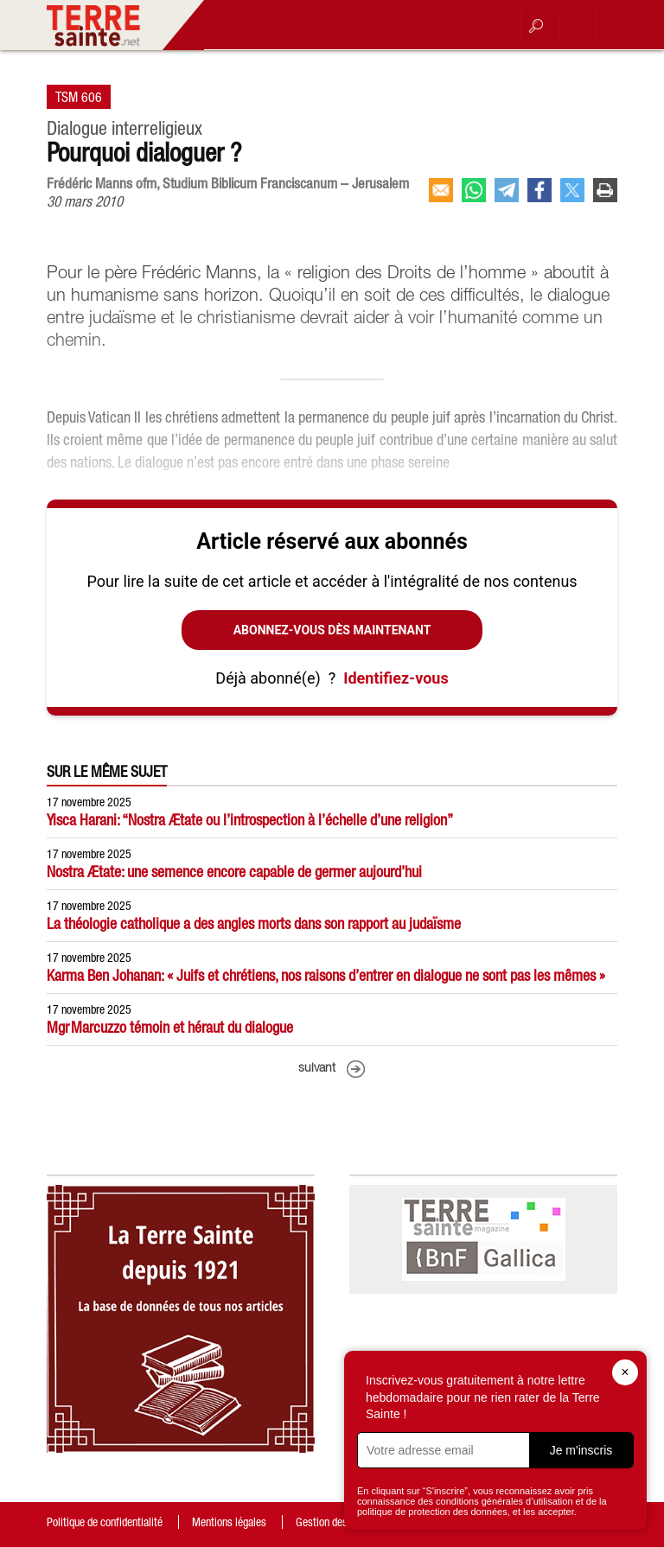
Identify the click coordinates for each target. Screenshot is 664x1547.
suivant (316, 1068)
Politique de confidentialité (105, 1522)
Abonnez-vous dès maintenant (332, 630)
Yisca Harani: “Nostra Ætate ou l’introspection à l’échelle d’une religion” (250, 820)
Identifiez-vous (395, 678)
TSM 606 (78, 97)
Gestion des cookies (340, 1522)
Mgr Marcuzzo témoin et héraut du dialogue (170, 1027)
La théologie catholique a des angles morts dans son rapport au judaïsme (254, 923)
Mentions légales (229, 1522)
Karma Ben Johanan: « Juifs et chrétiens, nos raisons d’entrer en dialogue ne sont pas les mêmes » (326, 975)
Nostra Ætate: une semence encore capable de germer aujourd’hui (234, 872)
